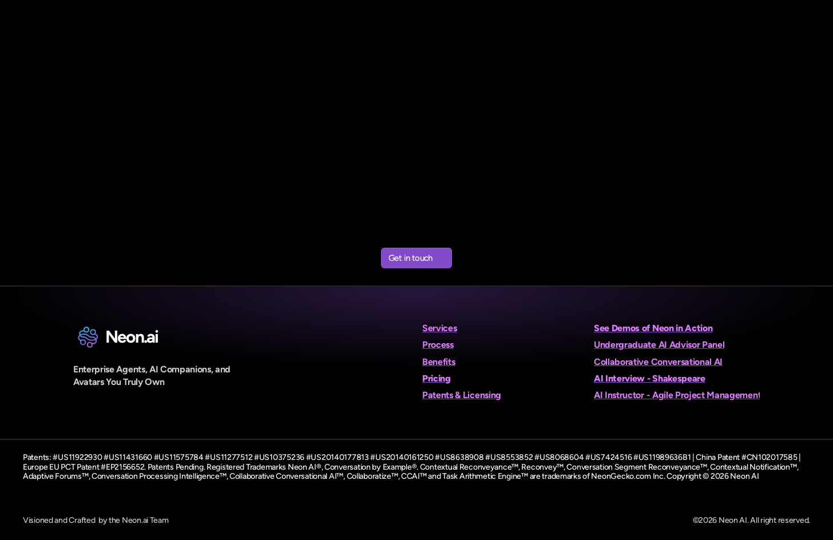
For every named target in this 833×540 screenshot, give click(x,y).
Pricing (436, 378)
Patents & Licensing (461, 395)
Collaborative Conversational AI (658, 361)
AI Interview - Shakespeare (649, 378)
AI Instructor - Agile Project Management (677, 395)
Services (439, 328)
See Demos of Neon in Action (653, 328)
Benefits (438, 361)
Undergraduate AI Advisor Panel (659, 344)
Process (438, 344)
